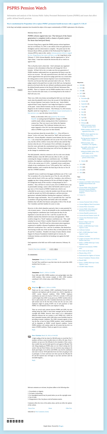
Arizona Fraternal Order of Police (88, 202)
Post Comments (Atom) (42, 411)
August (83, 106)
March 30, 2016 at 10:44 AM (50, 335)
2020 (81, 85)
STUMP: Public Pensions (86, 266)
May (82, 114)
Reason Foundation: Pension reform (89, 258)
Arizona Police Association (86, 206)
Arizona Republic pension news (88, 213)
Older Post (69, 408)
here (55, 133)
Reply (33, 266)
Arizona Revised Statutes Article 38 (89, 215)
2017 (81, 93)
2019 (81, 88)
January (83, 161)
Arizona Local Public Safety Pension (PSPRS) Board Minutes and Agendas (89, 183)
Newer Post (31, 408)
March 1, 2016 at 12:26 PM (47, 272)
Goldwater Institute (84, 230)
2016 (81, 96)
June (82, 112)
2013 (81, 170)
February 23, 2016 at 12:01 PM (48, 259)
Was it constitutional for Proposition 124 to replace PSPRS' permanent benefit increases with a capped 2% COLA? (47, 24)
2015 (81, 164)
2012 (81, 172)
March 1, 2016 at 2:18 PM (48, 287)
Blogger (61, 426)
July (82, 109)
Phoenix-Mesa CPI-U (85, 253)
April (83, 117)
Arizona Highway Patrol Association (89, 204)
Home (50, 408)
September (84, 104)
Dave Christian (36, 335)
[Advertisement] (15, 58)
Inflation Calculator (84, 236)
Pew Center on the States (86, 250)
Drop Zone (36, 249)
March (83, 120)
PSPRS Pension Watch (26, 7)
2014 (81, 167)
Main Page (82, 179)
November (84, 98)
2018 (81, 90)
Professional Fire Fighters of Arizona (89, 255)
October (83, 101)
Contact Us (82, 195)
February (84, 123)
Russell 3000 (82, 260)
